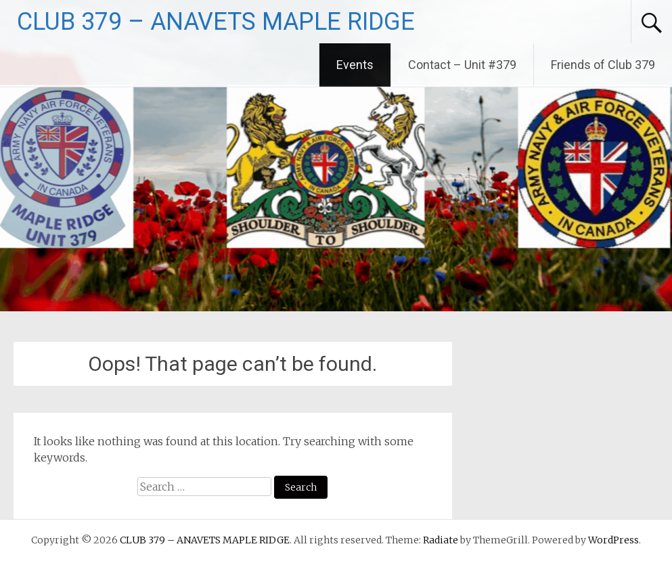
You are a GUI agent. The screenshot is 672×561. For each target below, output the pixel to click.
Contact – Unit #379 (462, 65)
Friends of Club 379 (603, 65)
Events (355, 65)
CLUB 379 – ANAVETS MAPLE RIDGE (216, 21)
